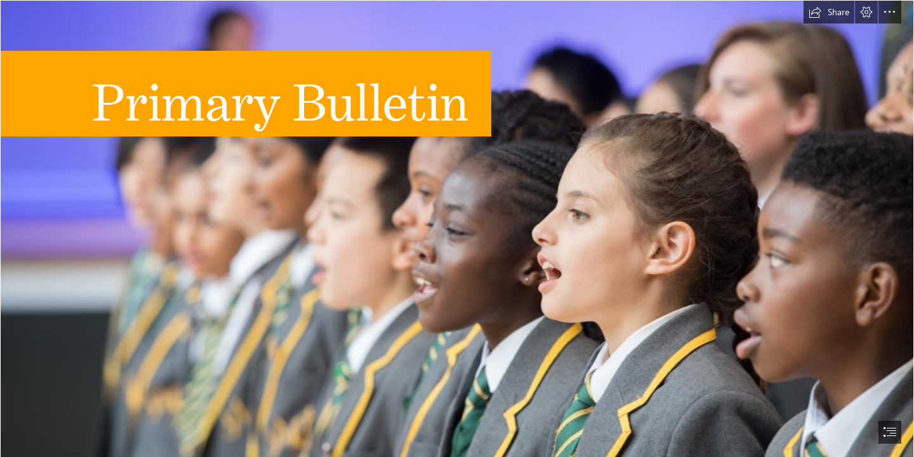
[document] (457, 228)
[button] (829, 12)
